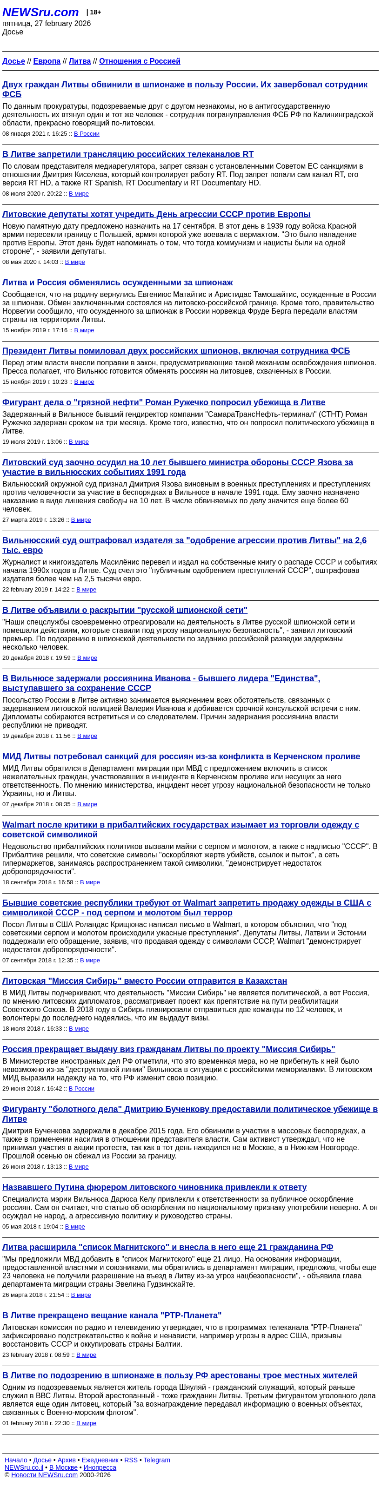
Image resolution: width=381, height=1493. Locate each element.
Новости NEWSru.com (44, 1475)
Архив (67, 1460)
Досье (42, 1460)
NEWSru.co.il (24, 1467)
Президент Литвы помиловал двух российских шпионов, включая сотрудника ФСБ (176, 350)
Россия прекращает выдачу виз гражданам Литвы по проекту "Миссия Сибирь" (168, 1049)
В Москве (63, 1467)
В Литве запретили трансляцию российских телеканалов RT (128, 154)
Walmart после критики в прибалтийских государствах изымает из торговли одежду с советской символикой (180, 829)
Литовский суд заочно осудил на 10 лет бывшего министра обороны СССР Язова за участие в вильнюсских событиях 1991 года (177, 467)
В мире (79, 193)
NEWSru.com (40, 12)
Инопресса (100, 1467)
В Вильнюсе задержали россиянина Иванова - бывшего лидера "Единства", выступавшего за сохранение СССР (161, 683)
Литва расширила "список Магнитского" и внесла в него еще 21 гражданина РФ (168, 1247)
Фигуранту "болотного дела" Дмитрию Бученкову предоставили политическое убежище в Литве (190, 1114)
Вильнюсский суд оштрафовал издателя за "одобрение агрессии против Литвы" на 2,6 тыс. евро (184, 545)
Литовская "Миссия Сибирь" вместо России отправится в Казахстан (144, 981)
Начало (16, 1460)
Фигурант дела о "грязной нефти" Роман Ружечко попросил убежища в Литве (164, 402)
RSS (131, 1460)
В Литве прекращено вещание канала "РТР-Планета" (112, 1315)
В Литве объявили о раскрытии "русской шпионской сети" (124, 610)
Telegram (157, 1460)
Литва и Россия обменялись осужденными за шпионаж (117, 282)
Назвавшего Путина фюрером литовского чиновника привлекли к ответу (154, 1187)
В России (87, 133)
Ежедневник (100, 1460)
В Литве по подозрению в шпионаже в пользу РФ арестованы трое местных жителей (180, 1375)
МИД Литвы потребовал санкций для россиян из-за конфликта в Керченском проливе (181, 756)
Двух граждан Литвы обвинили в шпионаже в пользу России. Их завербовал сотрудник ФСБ (185, 89)
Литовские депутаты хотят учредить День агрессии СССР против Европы (156, 214)
